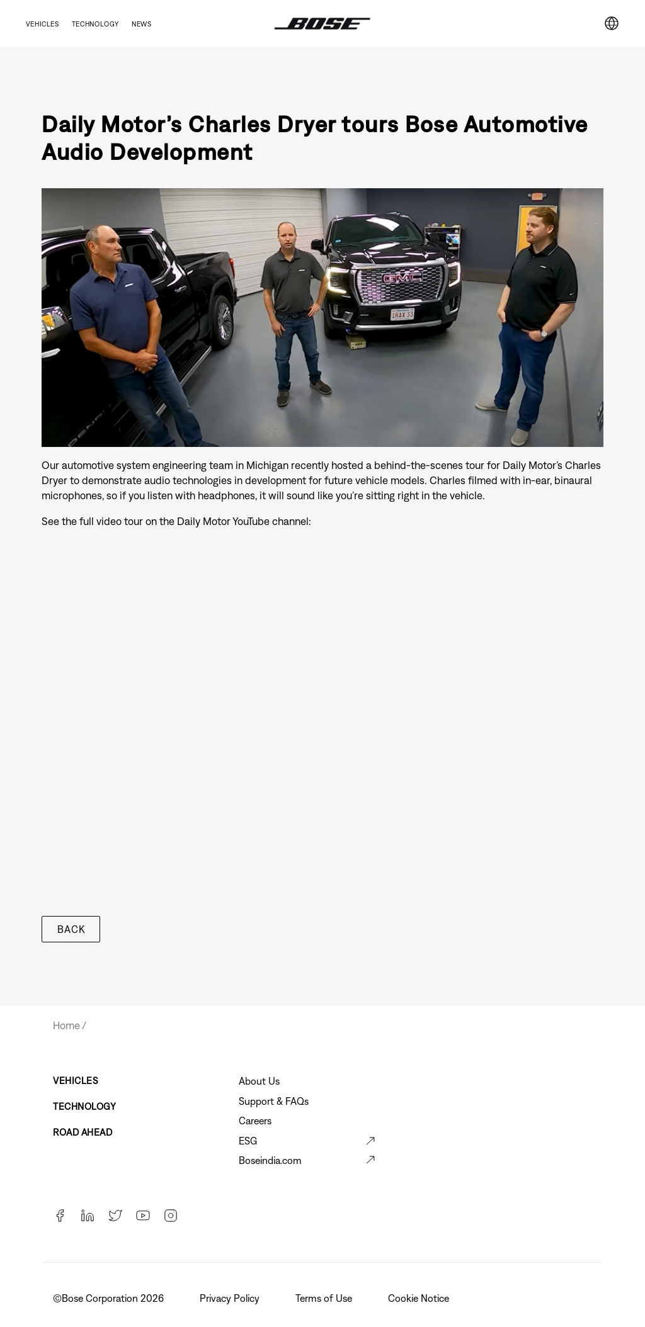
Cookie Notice (420, 1298)
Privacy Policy (231, 1298)
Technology (95, 24)
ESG (248, 1140)
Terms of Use (325, 1298)
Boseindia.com (270, 1160)
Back (70, 929)
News (142, 24)
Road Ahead (82, 1132)
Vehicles (42, 24)
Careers (255, 1120)
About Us (259, 1081)
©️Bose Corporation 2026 (109, 1298)
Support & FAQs (274, 1101)
